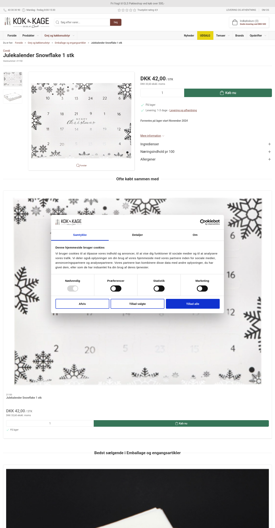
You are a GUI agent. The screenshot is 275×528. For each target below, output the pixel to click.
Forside (19, 43)
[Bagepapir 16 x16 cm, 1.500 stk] (28, 332)
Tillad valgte (137, 303)
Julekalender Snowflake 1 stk (24, 234)
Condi (6, 50)
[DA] (27, 22)
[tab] (132, 404)
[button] (30, 35)
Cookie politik (195, 499)
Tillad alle (192, 303)
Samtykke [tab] (80, 234)
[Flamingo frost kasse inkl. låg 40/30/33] (246, 332)
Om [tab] (195, 234)
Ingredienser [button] (149, 144)
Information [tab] (13, 425)
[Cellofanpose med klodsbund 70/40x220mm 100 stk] (192, 332)
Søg (116, 22)
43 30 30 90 (10, 480)
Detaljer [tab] (137, 234)
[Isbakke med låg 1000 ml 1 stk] (83, 332)
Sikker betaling (195, 488)
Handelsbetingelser (198, 494)
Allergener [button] (148, 159)
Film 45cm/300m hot (127, 356)
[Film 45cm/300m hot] (137, 332)
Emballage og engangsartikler (70, 43)
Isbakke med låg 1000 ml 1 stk (78, 356)
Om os (265, 10)
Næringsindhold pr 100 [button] (157, 152)
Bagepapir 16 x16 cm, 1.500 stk (25, 356)
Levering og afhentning (241, 10)
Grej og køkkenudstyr (39, 43)
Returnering (194, 483)
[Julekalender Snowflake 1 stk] (28, 210)
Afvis (82, 303)
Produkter (101, 472)
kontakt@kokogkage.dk (17, 484)
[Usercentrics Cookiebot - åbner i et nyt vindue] (203, 222)
